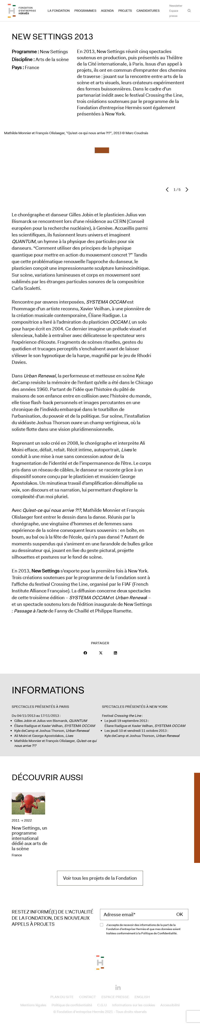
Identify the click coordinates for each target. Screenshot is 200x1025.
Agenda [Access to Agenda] (107, 11)
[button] (85, 653)
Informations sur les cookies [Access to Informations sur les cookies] (133, 1005)
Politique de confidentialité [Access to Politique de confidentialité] (72, 1005)
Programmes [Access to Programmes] (85, 11)
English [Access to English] (142, 997)
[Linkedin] (118, 988)
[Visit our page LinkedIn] (115, 653)
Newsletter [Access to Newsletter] (175, 5)
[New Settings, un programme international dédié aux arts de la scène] (30, 825)
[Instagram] (94, 987)
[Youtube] (106, 987)
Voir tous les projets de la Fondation (100, 878)
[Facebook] (82, 987)
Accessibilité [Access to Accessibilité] (170, 1005)
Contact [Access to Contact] (87, 997)
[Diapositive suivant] (186, 189)
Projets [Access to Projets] (125, 11)
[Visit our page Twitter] (100, 653)
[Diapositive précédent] (168, 189)
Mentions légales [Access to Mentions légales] (33, 1005)
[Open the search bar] (189, 11)
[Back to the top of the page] (100, 962)
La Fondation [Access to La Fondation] (59, 11)
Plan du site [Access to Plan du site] (62, 997)
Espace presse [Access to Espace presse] (173, 13)
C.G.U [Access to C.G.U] (102, 1005)
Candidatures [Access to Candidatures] (148, 11)
